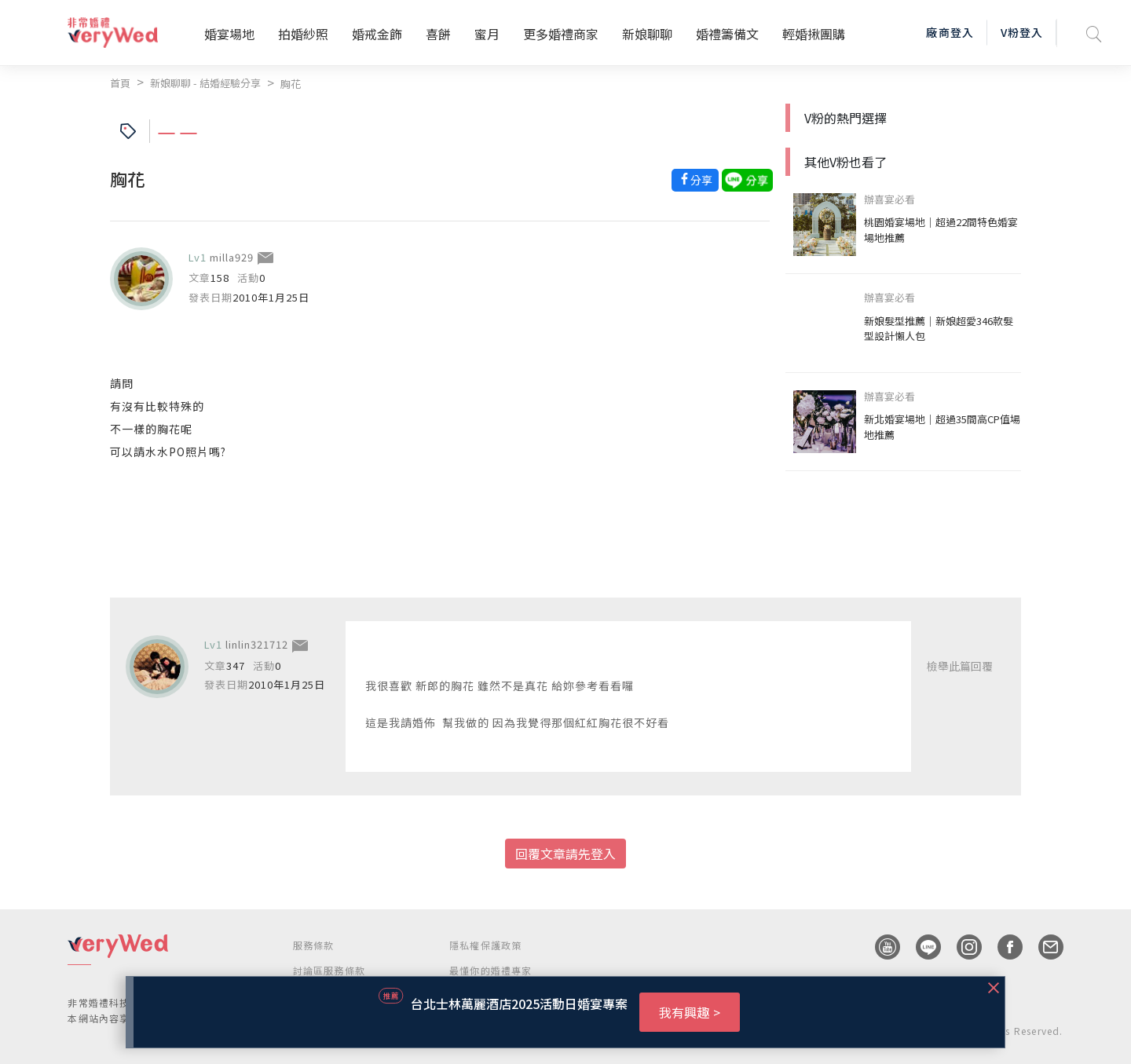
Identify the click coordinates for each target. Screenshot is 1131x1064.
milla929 (232, 257)
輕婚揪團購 (813, 33)
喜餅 (438, 33)
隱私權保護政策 (485, 945)
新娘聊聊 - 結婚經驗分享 (205, 82)
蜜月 (487, 33)
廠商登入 (949, 32)
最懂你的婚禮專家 (491, 970)
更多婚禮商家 (560, 33)
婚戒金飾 (377, 33)
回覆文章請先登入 (565, 853)
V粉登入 (1022, 32)
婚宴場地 (229, 33)
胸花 (290, 83)
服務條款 (314, 945)
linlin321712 (256, 644)
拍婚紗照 (303, 33)
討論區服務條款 (329, 970)
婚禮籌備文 (727, 33)
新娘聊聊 (647, 33)
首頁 (120, 82)
